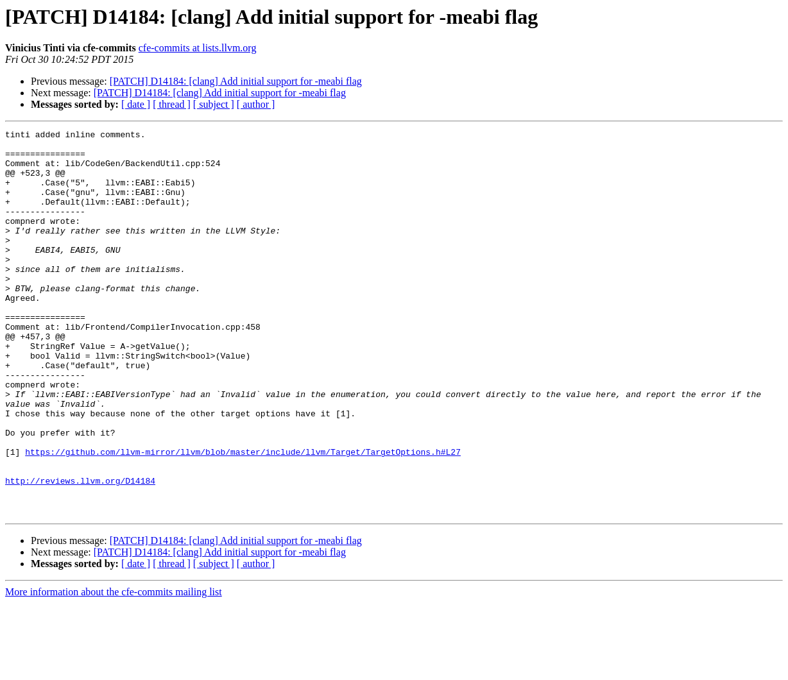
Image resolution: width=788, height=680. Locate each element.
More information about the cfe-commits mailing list (113, 668)
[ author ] (256, 104)
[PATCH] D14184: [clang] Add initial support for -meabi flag (236, 81)
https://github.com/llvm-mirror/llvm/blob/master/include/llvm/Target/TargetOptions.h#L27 (243, 517)
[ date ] (135, 104)
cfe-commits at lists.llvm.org (198, 47)
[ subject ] (213, 104)
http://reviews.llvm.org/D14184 (80, 551)
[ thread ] (172, 104)
